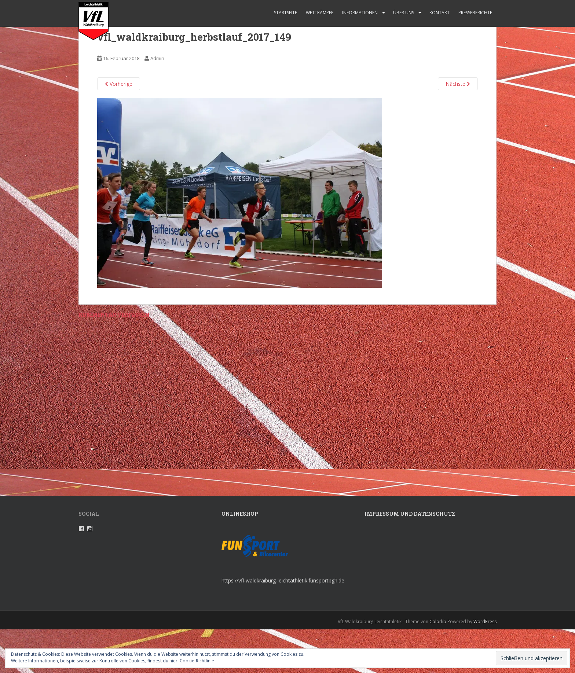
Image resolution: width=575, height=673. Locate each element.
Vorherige (118, 83)
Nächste (458, 83)
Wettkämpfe (319, 13)
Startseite (285, 13)
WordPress (485, 621)
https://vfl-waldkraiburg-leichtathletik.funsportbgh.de (282, 580)
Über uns (403, 13)
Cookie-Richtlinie (197, 661)
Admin (157, 58)
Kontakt (439, 13)
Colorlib (437, 621)
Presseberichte (475, 13)
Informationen (360, 13)
